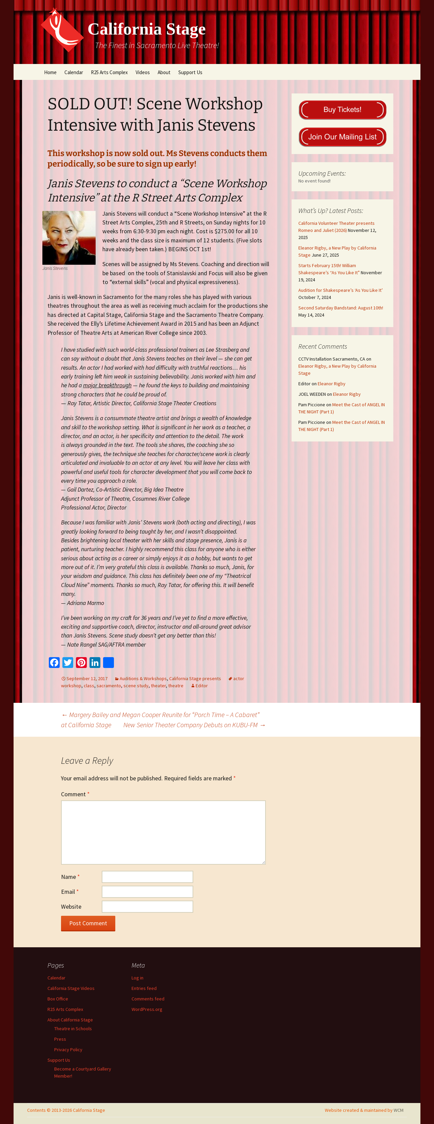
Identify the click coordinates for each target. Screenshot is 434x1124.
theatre (175, 686)
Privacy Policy (68, 1049)
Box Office (57, 999)
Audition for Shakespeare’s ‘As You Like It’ (340, 290)
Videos (143, 72)
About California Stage (70, 1020)
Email (70, 891)
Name (70, 877)
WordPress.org (147, 1009)
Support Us (190, 72)
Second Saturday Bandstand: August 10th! (340, 308)
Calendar (73, 72)
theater (158, 686)
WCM (398, 1110)
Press (60, 1039)
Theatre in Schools (73, 1028)
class (89, 686)
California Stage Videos (71, 988)
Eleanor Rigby (332, 384)
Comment (75, 794)
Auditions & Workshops (143, 678)
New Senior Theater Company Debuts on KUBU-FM (194, 724)
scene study (136, 686)
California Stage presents (195, 678)
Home (50, 72)
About (164, 72)
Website (71, 906)
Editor (202, 686)
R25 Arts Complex (109, 72)
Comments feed (148, 999)
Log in (137, 978)
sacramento (109, 686)
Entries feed (144, 988)
